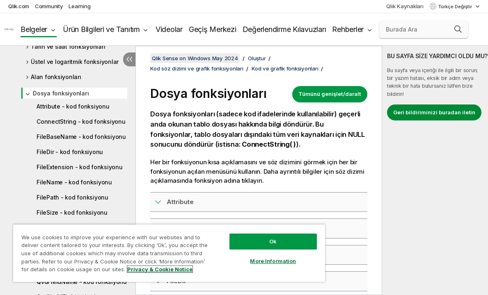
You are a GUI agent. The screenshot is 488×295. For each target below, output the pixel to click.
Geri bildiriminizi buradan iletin (434, 112)
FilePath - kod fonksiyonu (72, 197)
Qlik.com (18, 6)
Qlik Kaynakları (404, 6)
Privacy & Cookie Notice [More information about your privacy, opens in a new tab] (69, 271)
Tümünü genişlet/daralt (329, 94)
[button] (458, 29)
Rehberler (348, 29)
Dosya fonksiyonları (61, 93)
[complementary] (435, 170)
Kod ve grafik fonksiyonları (285, 68)
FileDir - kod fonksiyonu (70, 151)
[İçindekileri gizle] (129, 59)
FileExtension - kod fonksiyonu (80, 166)
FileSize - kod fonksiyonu (72, 212)
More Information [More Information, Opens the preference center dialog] (249, 255)
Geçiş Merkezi (212, 29)
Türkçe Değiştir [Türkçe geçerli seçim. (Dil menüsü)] (455, 6)
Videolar (169, 29)
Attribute (180, 202)
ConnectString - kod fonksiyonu (81, 121)
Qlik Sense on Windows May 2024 (195, 58)
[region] (154, 250)
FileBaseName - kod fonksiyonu (81, 136)
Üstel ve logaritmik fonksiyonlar (75, 61)
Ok (248, 235)
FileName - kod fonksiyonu (74, 182)
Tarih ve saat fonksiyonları (68, 46)
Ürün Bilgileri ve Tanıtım (101, 29)
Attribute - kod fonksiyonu (73, 106)
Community (49, 6)
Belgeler (34, 29)
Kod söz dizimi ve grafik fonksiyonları (196, 68)
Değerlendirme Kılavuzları (284, 29)
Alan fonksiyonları (56, 76)
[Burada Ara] (423, 29)
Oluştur (257, 58)
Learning (79, 6)
